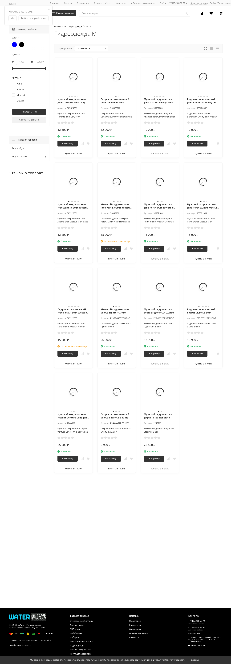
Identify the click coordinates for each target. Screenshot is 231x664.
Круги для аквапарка (81, 653)
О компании (83, 3)
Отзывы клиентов (138, 633)
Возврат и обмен (102, 3)
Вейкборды (76, 633)
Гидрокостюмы (20, 156)
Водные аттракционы (81, 649)
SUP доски (75, 629)
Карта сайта (46, 640)
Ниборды (75, 637)
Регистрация (224, 3)
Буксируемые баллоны (81, 620)
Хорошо (195, 659)
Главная (58, 26)
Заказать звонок (199, 3)
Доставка (54, 3)
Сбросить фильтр (29, 119)
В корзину (67, 143)
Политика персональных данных (23, 640)
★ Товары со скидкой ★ (143, 3)
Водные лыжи (77, 625)
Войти (213, 3)
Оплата (68, 3)
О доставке (135, 620)
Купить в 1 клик (73, 153)
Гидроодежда (75, 26)
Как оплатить (136, 625)
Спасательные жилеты (81, 641)
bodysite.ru (27, 645)
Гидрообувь (18, 148)
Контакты (121, 3)
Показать (26, 111)
